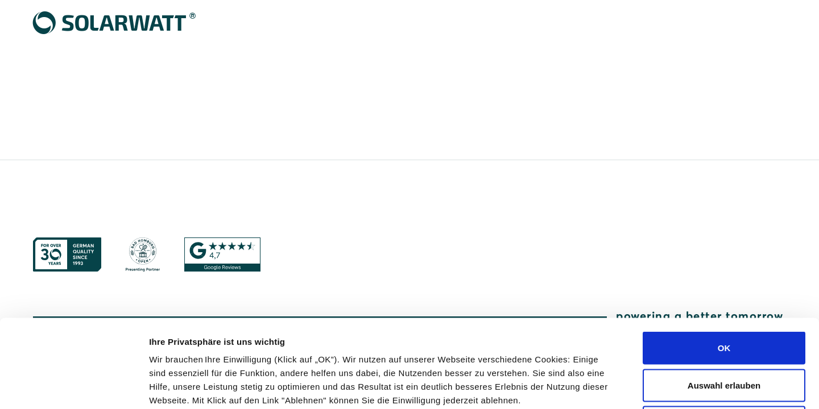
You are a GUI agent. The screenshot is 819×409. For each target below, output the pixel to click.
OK (724, 260)
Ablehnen (724, 334)
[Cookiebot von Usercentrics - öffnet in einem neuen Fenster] (73, 386)
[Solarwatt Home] (115, 22)
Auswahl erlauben (724, 297)
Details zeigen (605, 386)
